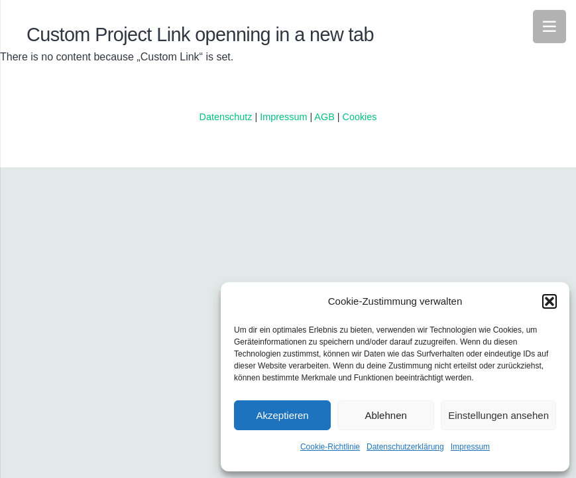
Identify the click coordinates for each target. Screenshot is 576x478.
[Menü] (549, 26)
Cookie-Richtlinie (330, 446)
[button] (549, 301)
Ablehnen (385, 415)
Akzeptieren (282, 415)
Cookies (360, 117)
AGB (325, 117)
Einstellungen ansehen (498, 415)
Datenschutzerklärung (405, 446)
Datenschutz (225, 117)
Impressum (470, 446)
